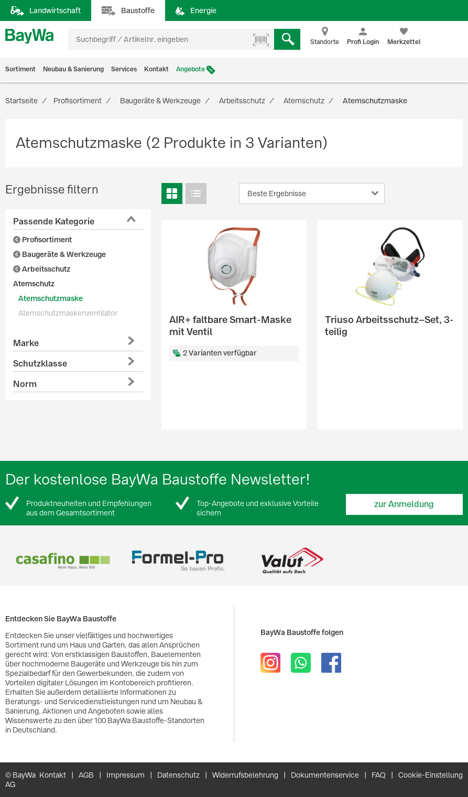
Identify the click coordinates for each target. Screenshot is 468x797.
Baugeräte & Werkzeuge (59, 254)
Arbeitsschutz (41, 269)
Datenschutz (178, 775)
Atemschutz (34, 283)
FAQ (379, 775)
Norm (25, 384)
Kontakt (156, 69)
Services (124, 69)
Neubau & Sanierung (73, 69)
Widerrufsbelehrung (245, 775)
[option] (62, 560)
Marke (26, 343)
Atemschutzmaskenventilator (67, 313)
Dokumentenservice (325, 775)
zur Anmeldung (404, 504)
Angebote (190, 69)
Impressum (125, 775)
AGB (86, 775)
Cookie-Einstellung (430, 775)
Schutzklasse (40, 363)
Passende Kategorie (53, 221)
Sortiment (20, 69)
